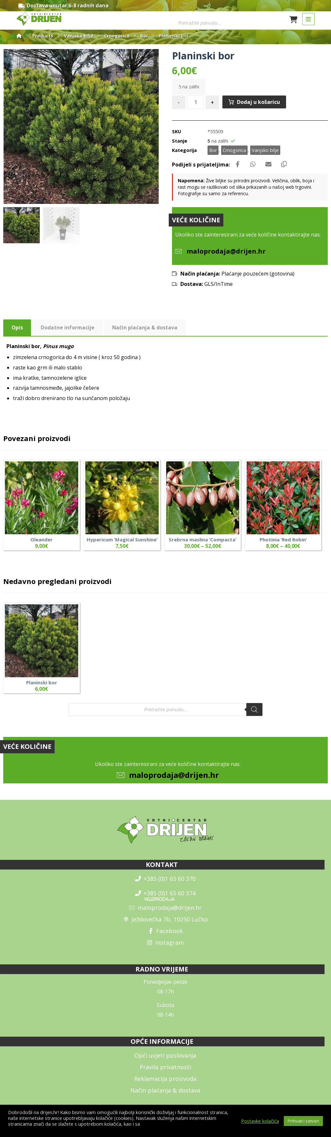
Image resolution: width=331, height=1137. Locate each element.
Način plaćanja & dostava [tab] (146, 329)
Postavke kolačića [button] (260, 1121)
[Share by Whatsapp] (254, 165)
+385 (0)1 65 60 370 (165, 883)
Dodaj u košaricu (258, 102)
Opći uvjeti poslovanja (165, 1060)
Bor (213, 151)
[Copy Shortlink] (286, 165)
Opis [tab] (17, 329)
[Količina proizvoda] (195, 103)
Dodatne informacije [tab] (68, 329)
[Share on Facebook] (237, 165)
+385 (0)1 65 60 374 (165, 898)
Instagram (165, 947)
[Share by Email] (270, 165)
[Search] (254, 712)
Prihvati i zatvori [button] (303, 1121)
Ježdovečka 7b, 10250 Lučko (165, 924)
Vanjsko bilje (265, 151)
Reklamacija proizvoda (165, 1083)
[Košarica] (293, 19)
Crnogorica (234, 151)
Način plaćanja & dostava (165, 1095)
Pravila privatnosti (165, 1071)
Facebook (165, 936)
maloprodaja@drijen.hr (174, 779)
